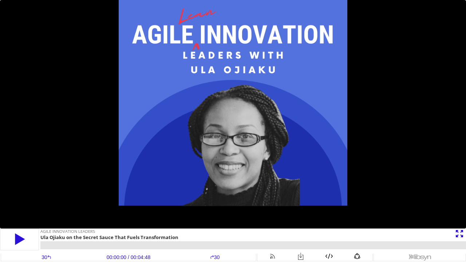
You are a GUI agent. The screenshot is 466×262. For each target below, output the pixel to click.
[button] (19, 239)
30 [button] (215, 257)
